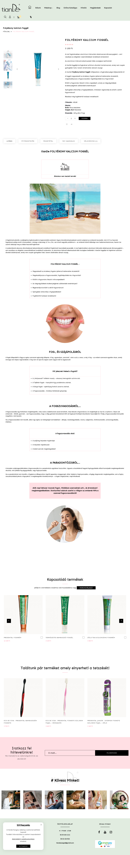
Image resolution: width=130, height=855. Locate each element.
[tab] (9, 141)
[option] (8, 76)
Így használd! (68, 141)
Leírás (9, 141)
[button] (67, 124)
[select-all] (86, 587)
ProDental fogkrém (12, 637)
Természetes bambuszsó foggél (59, 637)
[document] (23, 836)
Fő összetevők (27, 141)
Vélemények (90, 141)
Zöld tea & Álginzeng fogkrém (101, 637)
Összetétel (48, 141)
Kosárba (85, 118)
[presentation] (17, 69)
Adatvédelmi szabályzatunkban (23, 839)
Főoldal (6, 31)
